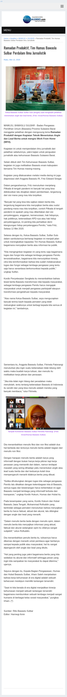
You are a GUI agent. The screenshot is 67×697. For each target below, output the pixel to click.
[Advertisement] (33, 336)
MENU (7, 30)
